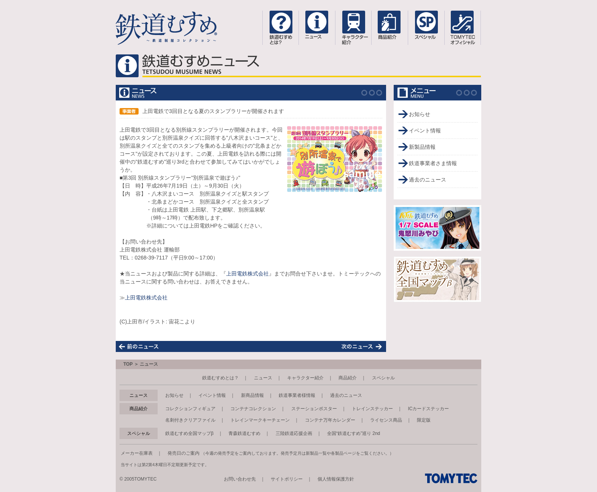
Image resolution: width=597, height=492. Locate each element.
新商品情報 (252, 395)
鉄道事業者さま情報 (433, 163)
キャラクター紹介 (305, 378)
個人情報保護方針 (336, 479)
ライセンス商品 (386, 420)
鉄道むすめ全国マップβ (189, 433)
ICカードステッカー (428, 408)
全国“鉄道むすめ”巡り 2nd (353, 433)
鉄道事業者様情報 (297, 395)
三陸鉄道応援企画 (294, 433)
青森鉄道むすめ (244, 433)
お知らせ (419, 114)
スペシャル (383, 378)
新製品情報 (422, 147)
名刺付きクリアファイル (190, 420)
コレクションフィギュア (190, 408)
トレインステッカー (372, 408)
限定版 (424, 420)
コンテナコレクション (253, 408)
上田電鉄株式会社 (247, 274)
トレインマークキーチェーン (260, 420)
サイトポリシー (287, 479)
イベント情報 (425, 130)
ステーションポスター (314, 408)
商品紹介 (347, 378)
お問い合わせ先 (240, 479)
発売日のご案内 (184, 453)
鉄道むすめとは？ (220, 378)
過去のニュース (427, 180)
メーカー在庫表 (137, 453)
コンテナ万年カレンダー (330, 420)
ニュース (263, 378)
